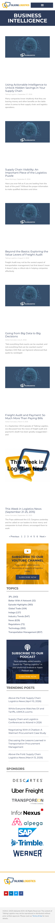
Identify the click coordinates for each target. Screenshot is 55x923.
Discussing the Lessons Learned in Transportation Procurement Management (27, 743)
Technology (14, 628)
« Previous (14, 536)
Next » (43, 536)
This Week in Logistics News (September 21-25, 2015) (23, 510)
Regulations (14, 624)
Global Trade (14, 608)
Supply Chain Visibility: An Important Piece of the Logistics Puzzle (26, 172)
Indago (11, 612)
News (11, 620)
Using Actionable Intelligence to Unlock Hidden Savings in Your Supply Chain (26, 87)
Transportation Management (22, 632)
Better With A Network (19, 600)
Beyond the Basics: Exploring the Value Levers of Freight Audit (26, 253)
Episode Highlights (17, 604)
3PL (10, 596)
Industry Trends (16, 616)
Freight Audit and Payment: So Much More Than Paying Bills (25, 417)
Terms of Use (37, 916)
